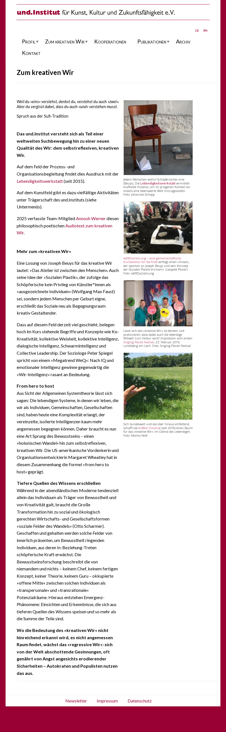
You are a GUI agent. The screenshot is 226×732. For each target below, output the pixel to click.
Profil (28, 41)
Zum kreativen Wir (65, 41)
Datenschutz (140, 700)
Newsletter (76, 700)
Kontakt (31, 53)
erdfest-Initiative (149, 428)
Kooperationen (110, 41)
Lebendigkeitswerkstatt (40, 181)
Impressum (107, 700)
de (197, 30)
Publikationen (151, 41)
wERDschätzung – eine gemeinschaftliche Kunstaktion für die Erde (152, 260)
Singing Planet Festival (138, 342)
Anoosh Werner (91, 218)
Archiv (183, 41)
